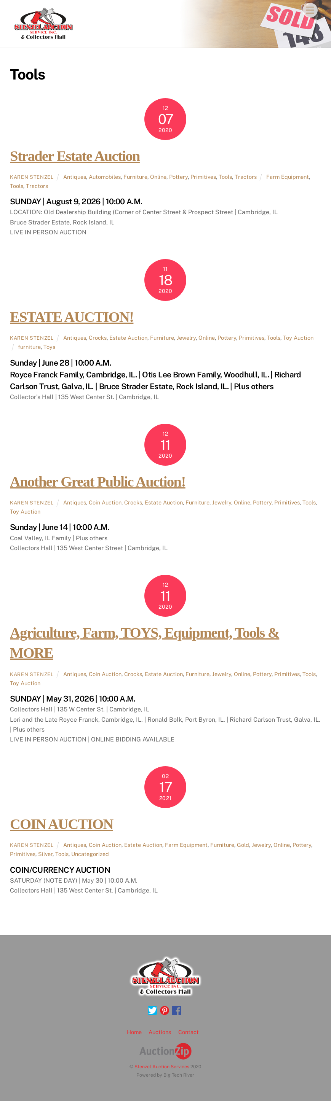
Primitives (203, 176)
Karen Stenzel (31, 177)
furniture (29, 347)
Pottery (178, 176)
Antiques (74, 176)
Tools (225, 176)
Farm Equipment (287, 176)
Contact (188, 1032)
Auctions (160, 1032)
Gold (243, 845)
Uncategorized (90, 854)
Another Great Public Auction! (97, 482)
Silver (45, 854)
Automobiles (105, 176)
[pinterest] (164, 1010)
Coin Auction (105, 502)
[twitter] (152, 1010)
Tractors (246, 176)
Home (134, 1032)
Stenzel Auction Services (161, 1066)
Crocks (98, 337)
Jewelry (186, 337)
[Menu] (310, 10)
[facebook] (176, 1010)
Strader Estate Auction (75, 156)
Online (158, 176)
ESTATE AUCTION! (71, 317)
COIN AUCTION (61, 824)
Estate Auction (128, 337)
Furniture (135, 176)
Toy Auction (298, 337)
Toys (49, 347)
